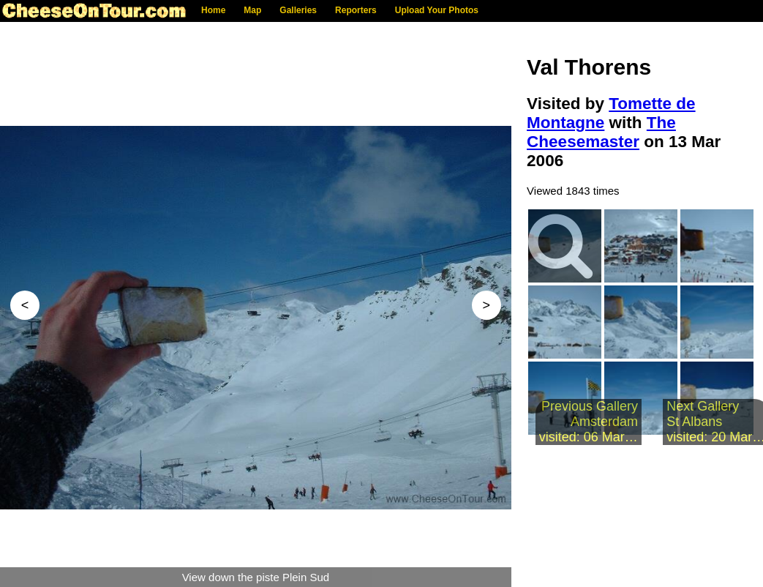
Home (213, 10)
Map (252, 10)
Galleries (298, 10)
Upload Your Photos (436, 10)
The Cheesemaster (601, 132)
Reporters (356, 10)
